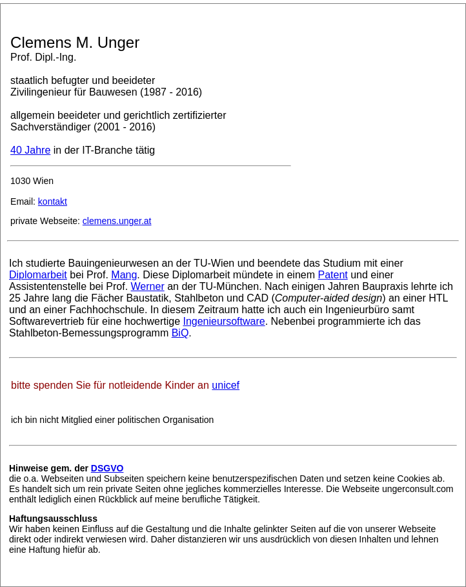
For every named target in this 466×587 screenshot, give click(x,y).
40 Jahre (30, 150)
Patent (332, 274)
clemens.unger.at (117, 221)
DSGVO (107, 468)
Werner (148, 286)
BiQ (180, 332)
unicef (225, 385)
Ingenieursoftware (224, 321)
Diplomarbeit (38, 274)
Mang (124, 274)
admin (15, 579)
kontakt (52, 201)
